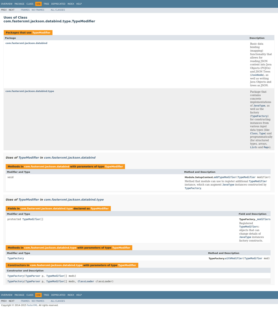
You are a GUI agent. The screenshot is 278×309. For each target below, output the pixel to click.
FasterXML (32, 305)
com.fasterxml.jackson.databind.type (29, 91)
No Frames (38, 10)
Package (19, 4)
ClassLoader (86, 281)
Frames (25, 10)
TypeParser (32, 275)
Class (29, 4)
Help (79, 4)
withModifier (234, 258)
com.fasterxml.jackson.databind (26, 43)
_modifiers (263, 219)
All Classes (58, 10)
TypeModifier (41, 32)
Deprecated (58, 4)
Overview (6, 4)
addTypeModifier (225, 177)
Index (71, 4)
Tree (46, 4)
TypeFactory (15, 258)
